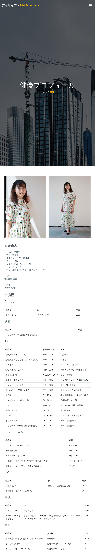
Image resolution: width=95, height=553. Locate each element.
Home (44, 92)
